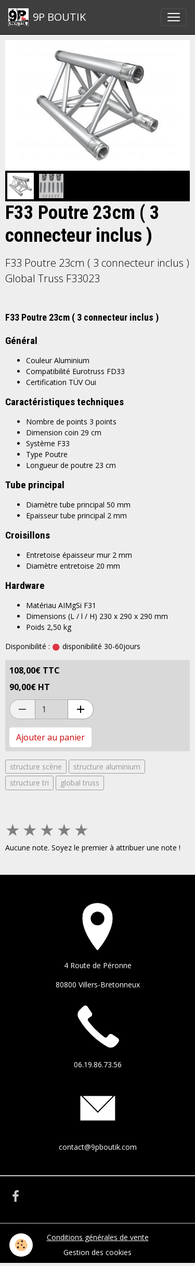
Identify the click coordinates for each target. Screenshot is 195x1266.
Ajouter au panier (50, 737)
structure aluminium (106, 767)
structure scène (36, 767)
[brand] (47, 17)
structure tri (29, 783)
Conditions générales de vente (98, 1237)
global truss (79, 783)
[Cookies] (21, 1245)
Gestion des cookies (97, 1252)
